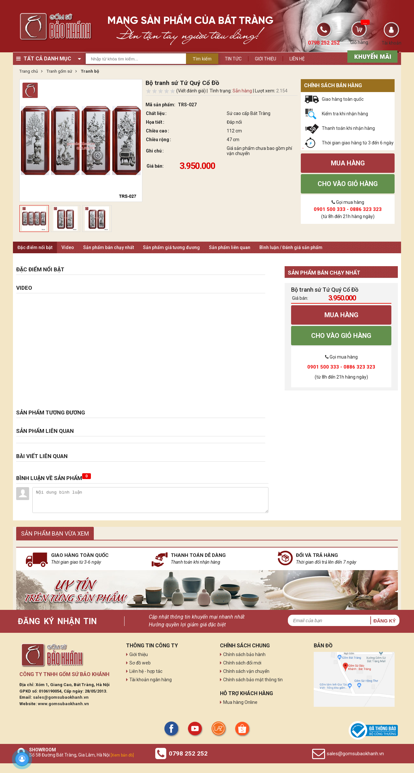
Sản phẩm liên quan (229, 247)
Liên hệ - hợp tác (145, 671)
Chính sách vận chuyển (246, 671)
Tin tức (233, 58)
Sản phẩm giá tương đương (171, 247)
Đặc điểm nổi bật (34, 247)
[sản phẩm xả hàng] (371, 56)
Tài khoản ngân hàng (150, 679)
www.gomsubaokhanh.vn (63, 703)
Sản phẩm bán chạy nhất (108, 247)
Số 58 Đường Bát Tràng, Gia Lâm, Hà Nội (81, 754)
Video (67, 247)
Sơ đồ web (140, 662)
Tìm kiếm (202, 58)
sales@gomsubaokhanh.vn (61, 697)
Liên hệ (297, 58)
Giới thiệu (265, 58)
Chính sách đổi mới (242, 662)
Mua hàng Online (240, 702)
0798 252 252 (188, 753)
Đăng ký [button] (384, 620)
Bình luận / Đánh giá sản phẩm (290, 247)
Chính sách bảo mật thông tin (253, 679)
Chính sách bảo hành (244, 654)
